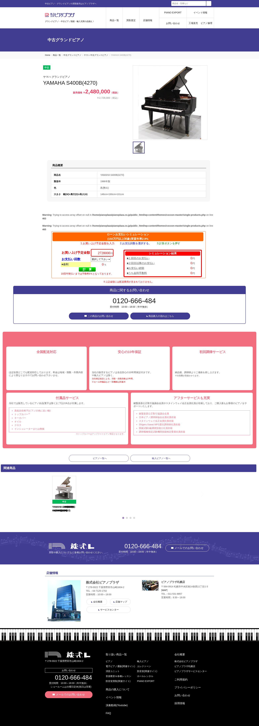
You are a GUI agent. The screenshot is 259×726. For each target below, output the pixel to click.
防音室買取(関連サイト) (118, 681)
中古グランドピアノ (72, 55)
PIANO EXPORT (173, 12)
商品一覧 (57, 55)
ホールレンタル (145, 676)
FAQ (105, 704)
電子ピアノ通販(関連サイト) (120, 666)
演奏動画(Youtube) (114, 698)
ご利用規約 (178, 678)
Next (209, 497)
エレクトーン (144, 666)
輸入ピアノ (143, 661)
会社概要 (177, 655)
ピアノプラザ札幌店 (184, 666)
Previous (48, 497)
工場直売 (193, 23)
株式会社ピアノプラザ (71, 548)
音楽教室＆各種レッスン (118, 676)
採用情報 (177, 694)
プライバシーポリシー (185, 683)
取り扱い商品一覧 (113, 655)
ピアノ (109, 661)
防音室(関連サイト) (147, 671)
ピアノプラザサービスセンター (190, 671)
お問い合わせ (173, 23)
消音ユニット (113, 671)
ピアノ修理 (206, 23)
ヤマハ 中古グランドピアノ (96, 55)
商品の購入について (115, 688)
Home (47, 55)
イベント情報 (200, 12)
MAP (164, 592)
